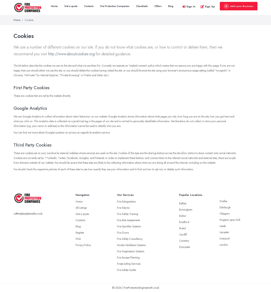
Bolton (182, 216)
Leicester (224, 232)
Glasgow (225, 213)
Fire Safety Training (127, 214)
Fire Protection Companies (114, 6)
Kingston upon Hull (230, 220)
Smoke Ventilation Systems (131, 245)
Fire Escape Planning (128, 257)
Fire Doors (123, 233)
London (224, 245)
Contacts (89, 6)
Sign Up (208, 6)
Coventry (184, 241)
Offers (158, 6)
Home (54, 6)
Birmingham (185, 210)
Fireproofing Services (128, 264)
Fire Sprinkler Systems (129, 226)
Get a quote (70, 6)
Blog (170, 6)
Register (80, 233)
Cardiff (183, 234)
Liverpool (225, 238)
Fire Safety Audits (126, 270)
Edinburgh (225, 207)
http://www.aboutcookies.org (71, 54)
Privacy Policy (83, 245)
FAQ (78, 239)
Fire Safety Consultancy (129, 239)
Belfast (182, 203)
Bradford (184, 222)
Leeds (223, 226)
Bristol (182, 228)
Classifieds (142, 6)
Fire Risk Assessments (128, 220)
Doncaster (184, 247)
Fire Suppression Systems (130, 251)
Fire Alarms (123, 208)
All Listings (81, 208)
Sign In (188, 6)
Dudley (223, 201)
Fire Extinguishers (126, 201)
